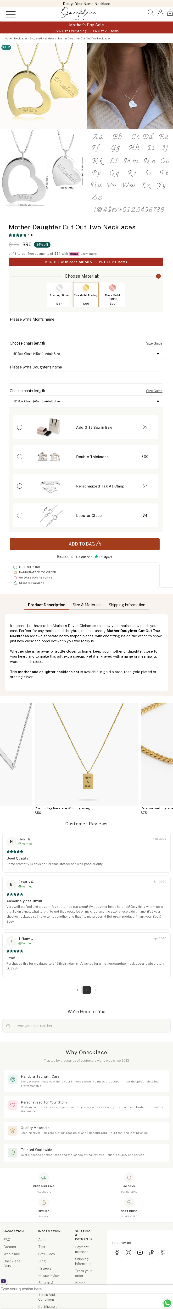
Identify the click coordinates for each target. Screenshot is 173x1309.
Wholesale (12, 1254)
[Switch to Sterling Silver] (59, 287)
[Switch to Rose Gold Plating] (112, 287)
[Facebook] (117, 1252)
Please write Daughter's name (36, 367)
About (43, 1240)
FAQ (7, 1240)
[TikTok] (151, 1252)
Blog (42, 1261)
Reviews (44, 1268)
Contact (10, 1247)
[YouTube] (140, 1252)
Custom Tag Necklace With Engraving (62, 808)
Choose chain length (27, 343)
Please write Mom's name (32, 319)
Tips (41, 1247)
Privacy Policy (49, 1275)
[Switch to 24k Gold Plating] (85, 287)
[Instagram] (128, 1252)
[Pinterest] (162, 1252)
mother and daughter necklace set (49, 672)
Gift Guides (46, 1254)
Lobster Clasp (89, 516)
